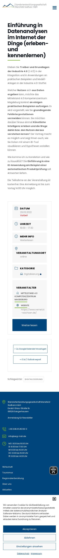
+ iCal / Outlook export (30, 359)
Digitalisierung (30, 274)
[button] (54, 498)
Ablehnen (29, 537)
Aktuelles (7, 489)
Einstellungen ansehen (30, 546)
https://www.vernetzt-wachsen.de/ (33, 311)
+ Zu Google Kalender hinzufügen (30, 349)
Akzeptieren (29, 529)
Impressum (36, 553)
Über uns (6, 484)
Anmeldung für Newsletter (20, 417)
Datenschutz (23, 553)
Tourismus (7, 472)
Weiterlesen (26, 240)
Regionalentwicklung (13, 478)
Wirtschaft (7, 467)
